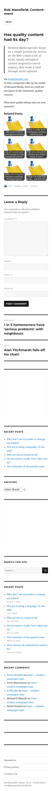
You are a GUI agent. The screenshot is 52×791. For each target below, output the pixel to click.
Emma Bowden (15, 675)
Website (8, 288)
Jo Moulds (12, 690)
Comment (10, 219)
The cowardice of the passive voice (26, 466)
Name (8, 261)
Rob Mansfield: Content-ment (17, 783)
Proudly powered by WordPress (17, 785)
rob (9, 186)
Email (8, 275)
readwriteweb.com (18, 79)
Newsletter (10, 760)
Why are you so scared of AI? (22, 454)
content (33, 186)
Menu (9, 22)
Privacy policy (11, 767)
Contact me (10, 774)
